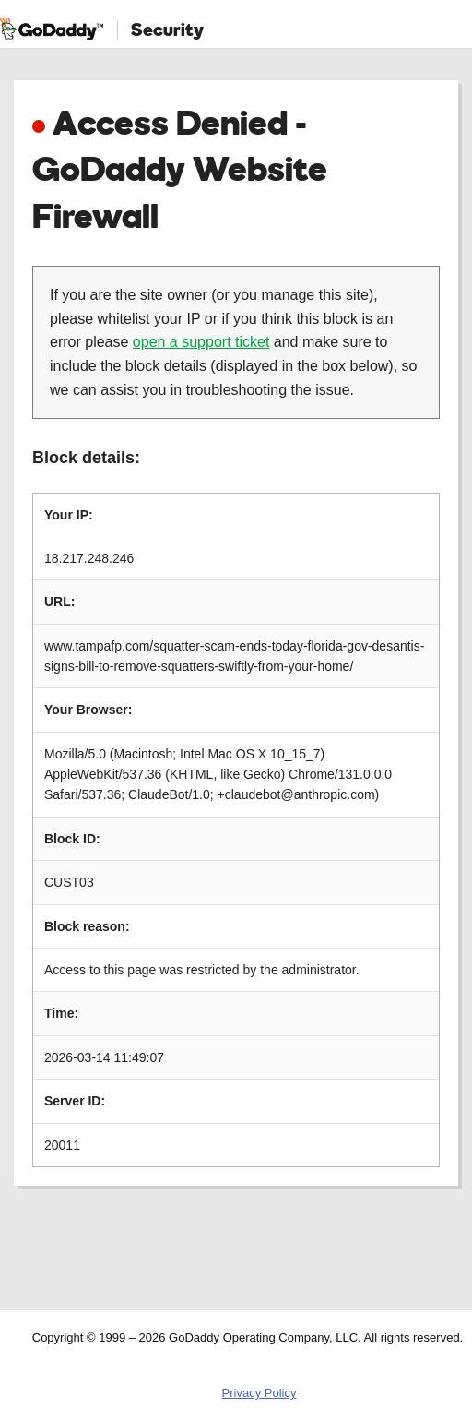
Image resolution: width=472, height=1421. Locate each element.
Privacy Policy (259, 1393)
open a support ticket (201, 342)
